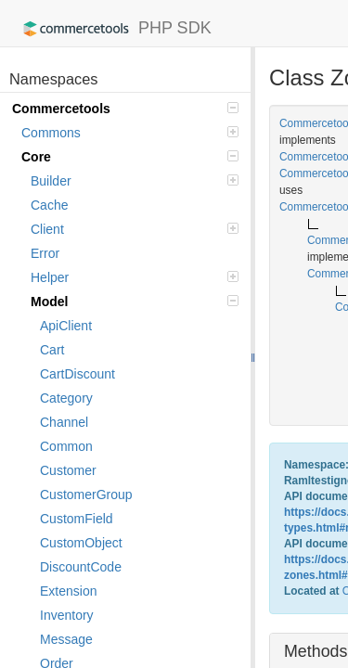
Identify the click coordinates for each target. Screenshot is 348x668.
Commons (129, 132)
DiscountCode (81, 566)
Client (134, 229)
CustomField (76, 518)
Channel (64, 422)
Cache (49, 205)
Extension (68, 591)
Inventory (67, 615)
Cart (52, 349)
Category (66, 398)
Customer (68, 470)
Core (129, 156)
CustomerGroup (86, 494)
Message (66, 639)
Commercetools (125, 108)
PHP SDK (113, 29)
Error (45, 253)
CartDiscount (77, 373)
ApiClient (66, 325)
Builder (134, 180)
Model (134, 301)
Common (66, 446)
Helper (134, 277)
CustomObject (81, 542)
